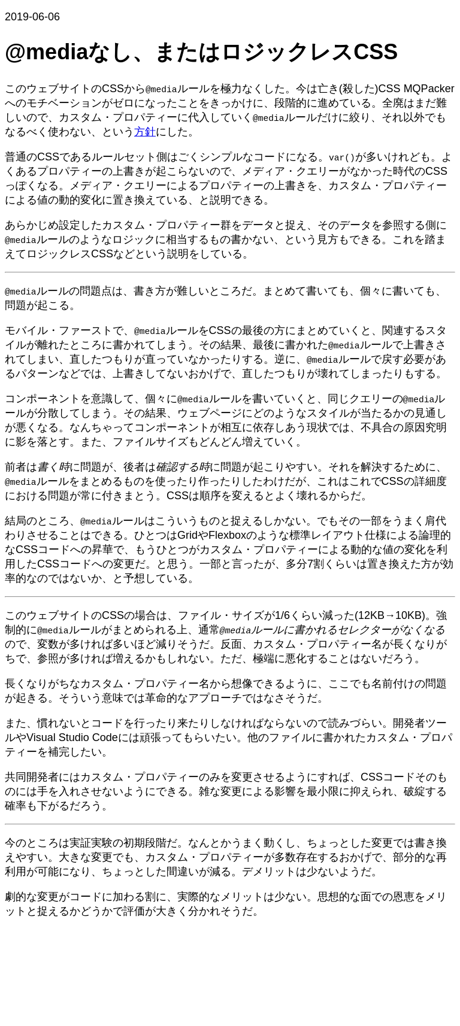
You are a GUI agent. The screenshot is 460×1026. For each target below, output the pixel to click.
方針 (145, 132)
